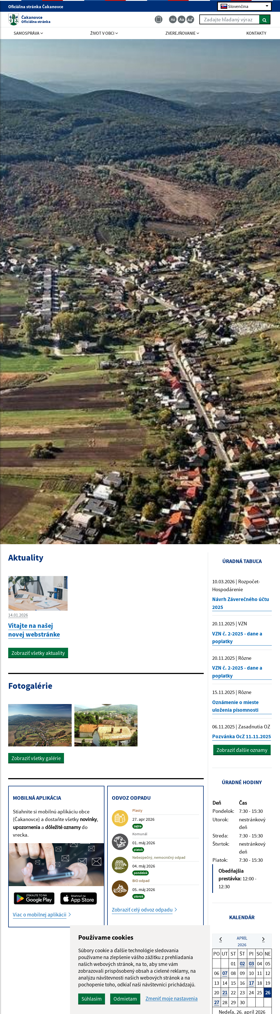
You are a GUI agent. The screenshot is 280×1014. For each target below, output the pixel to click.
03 (251, 963)
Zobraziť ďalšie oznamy (242, 750)
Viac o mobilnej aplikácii (39, 914)
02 (242, 963)
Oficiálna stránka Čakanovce (38, 6)
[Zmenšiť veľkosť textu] (173, 19)
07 (224, 973)
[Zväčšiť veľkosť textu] (190, 19)
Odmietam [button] (125, 998)
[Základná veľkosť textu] (181, 19)
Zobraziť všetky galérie (36, 758)
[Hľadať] (264, 19)
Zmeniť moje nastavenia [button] (171, 998)
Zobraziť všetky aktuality (38, 653)
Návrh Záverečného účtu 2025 (240, 603)
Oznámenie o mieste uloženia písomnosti (235, 706)
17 (251, 983)
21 (224, 992)
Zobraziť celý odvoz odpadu (142, 909)
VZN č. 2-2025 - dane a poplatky (237, 637)
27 (216, 1002)
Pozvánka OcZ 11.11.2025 (241, 736)
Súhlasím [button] (91, 998)
